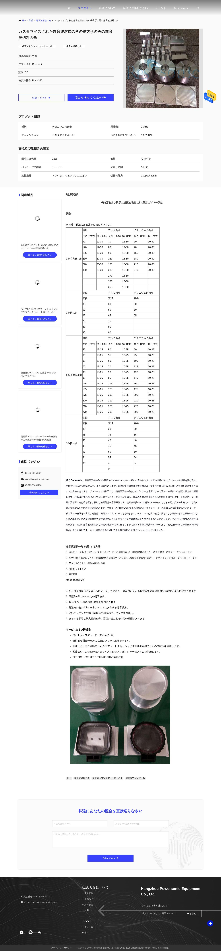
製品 (31, 20)
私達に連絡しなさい (135, 8)
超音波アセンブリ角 (135, 778)
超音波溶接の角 (43, 20)
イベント (160, 8)
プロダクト (85, 8)
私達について (107, 8)
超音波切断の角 (81, 778)
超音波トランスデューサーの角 (107, 778)
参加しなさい (193, 913)
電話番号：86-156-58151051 (36, 896)
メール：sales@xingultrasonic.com (39, 902)
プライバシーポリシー (61, 948)
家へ (24, 20)
